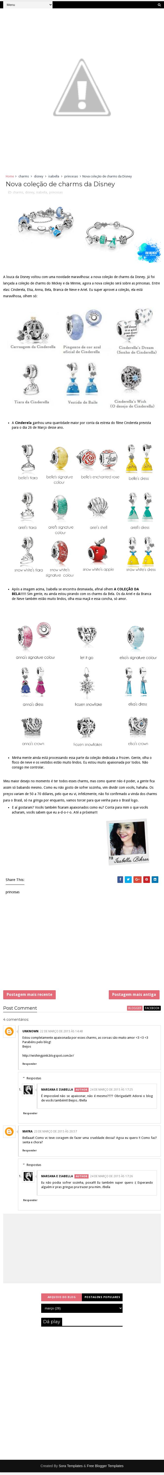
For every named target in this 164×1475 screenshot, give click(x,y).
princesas (71, 176)
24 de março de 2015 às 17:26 (111, 1179)
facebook (152, 1011)
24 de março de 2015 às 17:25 (111, 1092)
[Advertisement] (82, 946)
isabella (53, 176)
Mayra (27, 1134)
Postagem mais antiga (134, 995)
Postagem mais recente (29, 995)
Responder (29, 1066)
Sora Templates (71, 1469)
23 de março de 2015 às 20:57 (55, 1134)
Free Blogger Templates (105, 1469)
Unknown (30, 1034)
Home (10, 176)
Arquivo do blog (62, 1300)
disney (38, 176)
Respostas (34, 1081)
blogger (134, 1011)
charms (23, 176)
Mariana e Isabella (57, 1092)
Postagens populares (102, 1300)
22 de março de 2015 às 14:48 (61, 1034)
